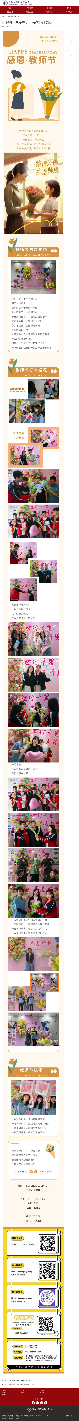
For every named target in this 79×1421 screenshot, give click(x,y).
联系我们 (49, 12)
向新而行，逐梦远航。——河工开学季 (22, 1384)
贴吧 (41, 1399)
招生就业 (29, 12)
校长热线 (69, 12)
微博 (36, 1399)
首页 (9, 8)
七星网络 (17, 1418)
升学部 (49, 8)
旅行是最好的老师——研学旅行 (20, 1380)
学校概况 (29, 8)
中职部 (69, 8)
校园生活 (10, 12)
